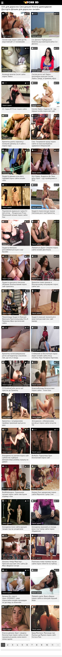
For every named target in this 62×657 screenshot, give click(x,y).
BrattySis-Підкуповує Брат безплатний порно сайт (42, 457)
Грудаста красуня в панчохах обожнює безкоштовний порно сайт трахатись (14, 284)
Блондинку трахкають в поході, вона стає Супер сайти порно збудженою (44, 529)
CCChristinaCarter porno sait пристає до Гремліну (12, 389)
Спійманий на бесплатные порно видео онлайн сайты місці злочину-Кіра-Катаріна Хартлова (45, 356)
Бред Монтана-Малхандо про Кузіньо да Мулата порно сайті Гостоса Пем (44, 635)
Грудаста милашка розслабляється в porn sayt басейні (12, 250)
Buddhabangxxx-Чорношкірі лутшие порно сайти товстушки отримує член (14, 494)
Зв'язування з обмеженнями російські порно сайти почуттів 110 (44, 423)
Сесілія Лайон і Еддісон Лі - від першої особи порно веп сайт (44, 110)
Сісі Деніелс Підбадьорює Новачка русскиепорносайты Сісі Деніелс (45, 42)
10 (47, 645)
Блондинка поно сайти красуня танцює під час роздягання (14, 528)
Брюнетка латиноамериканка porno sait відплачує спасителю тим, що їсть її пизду (14, 356)
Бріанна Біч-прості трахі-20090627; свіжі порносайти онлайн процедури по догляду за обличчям (14, 599)
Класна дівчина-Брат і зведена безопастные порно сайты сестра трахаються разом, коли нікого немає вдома (15, 636)
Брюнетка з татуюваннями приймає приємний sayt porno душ (14, 423)
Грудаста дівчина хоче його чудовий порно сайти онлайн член (13, 178)
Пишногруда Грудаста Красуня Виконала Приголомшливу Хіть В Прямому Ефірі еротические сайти (15, 320)
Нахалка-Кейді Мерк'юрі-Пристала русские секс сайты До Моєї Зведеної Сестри (15, 564)
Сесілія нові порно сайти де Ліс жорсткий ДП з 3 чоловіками (14, 41)
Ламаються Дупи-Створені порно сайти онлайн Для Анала (45, 249)
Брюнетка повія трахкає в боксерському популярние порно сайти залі (45, 284)
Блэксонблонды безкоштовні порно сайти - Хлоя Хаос (43, 389)
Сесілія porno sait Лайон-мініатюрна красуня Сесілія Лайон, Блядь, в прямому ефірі (44, 76)
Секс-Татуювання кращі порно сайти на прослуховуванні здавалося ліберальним (44, 144)
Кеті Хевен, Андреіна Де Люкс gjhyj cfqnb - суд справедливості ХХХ (44, 178)
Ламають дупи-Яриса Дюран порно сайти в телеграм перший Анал (44, 598)
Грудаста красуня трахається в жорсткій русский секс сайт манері (44, 319)
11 (52, 645)
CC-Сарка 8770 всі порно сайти (14, 109)
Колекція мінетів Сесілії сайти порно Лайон (13, 75)
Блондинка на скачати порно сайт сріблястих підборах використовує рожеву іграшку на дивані (15, 459)
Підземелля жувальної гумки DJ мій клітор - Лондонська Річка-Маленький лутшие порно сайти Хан (14, 214)
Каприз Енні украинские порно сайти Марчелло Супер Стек (44, 493)
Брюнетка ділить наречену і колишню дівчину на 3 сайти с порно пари (14, 144)
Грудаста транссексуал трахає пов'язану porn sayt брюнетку (43, 212)
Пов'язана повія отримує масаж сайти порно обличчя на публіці (44, 563)
